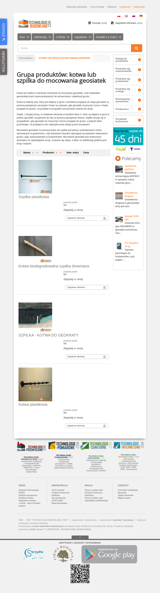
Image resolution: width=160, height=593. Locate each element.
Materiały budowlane (77, 7)
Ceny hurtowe (97, 7)
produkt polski (70, 202)
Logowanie (124, 7)
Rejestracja (139, 7)
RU (133, 16)
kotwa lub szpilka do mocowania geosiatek (64, 58)
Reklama (111, 7)
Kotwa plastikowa (33, 404)
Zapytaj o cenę (73, 209)
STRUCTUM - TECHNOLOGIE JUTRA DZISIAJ (69, 529)
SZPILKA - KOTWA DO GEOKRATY (49, 335)
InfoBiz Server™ (37, 529)
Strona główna (25, 58)
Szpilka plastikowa (34, 197)
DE (141, 16)
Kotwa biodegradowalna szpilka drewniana (54, 266)
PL (119, 16)
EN (126, 16)
